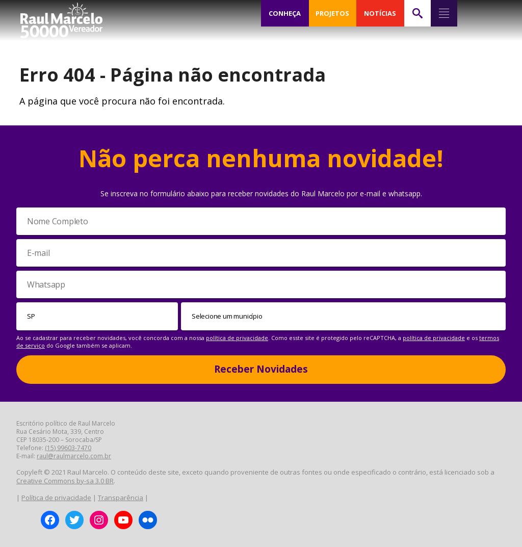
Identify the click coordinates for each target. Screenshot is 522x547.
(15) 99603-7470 (68, 448)
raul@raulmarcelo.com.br (74, 456)
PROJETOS (332, 13)
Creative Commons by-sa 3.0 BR (65, 480)
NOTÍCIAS (380, 13)
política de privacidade (237, 338)
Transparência (120, 497)
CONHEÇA (285, 13)
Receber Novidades (261, 369)
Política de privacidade (56, 497)
